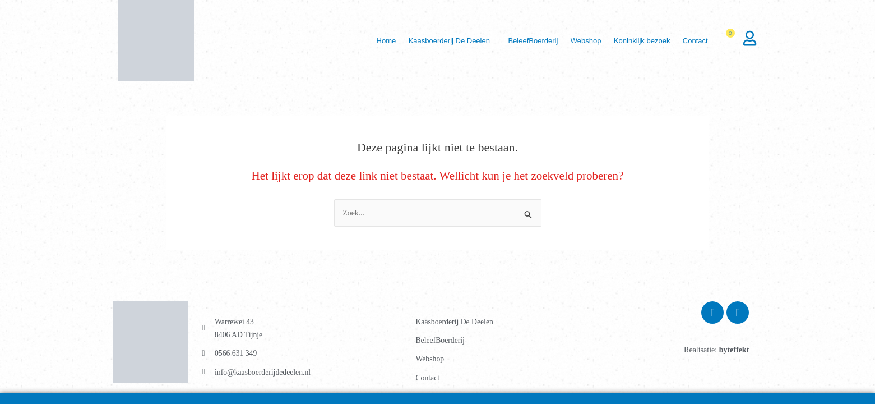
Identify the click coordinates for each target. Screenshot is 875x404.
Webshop (576, 40)
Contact (693, 40)
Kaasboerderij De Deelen (430, 40)
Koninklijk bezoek (636, 40)
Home (363, 40)
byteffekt (734, 350)
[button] (433, 41)
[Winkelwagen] (731, 41)
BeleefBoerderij (519, 40)
